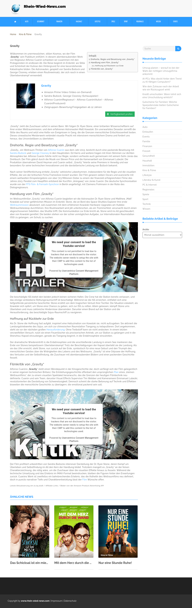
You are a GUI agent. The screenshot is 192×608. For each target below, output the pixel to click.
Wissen (158, 22)
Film (84, 479)
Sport (126, 22)
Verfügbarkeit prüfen (121, 114)
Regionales (140, 22)
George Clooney (40, 153)
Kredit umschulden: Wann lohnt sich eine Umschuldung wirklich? (162, 96)
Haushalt (79, 22)
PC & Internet (150, 185)
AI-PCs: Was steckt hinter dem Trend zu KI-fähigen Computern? (162, 80)
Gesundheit (40, 22)
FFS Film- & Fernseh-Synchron (42, 184)
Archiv (146, 229)
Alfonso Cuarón (56, 150)
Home (13, 34)
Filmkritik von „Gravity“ (102, 69)
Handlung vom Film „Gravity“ (105, 62)
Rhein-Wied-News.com (45, 6)
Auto (26, 22)
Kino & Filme (25, 34)
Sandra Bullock (18, 153)
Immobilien (148, 165)
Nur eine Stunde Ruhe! (115, 563)
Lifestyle (97, 22)
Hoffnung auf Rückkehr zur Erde (109, 66)
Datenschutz (70, 601)
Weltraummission (19, 205)
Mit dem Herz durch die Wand (73, 563)
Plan (116, 372)
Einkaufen (148, 132)
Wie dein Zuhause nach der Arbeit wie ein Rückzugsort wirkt (161, 88)
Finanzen (59, 22)
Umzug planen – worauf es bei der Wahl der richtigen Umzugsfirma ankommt (161, 71)
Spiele (113, 22)
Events (175, 22)
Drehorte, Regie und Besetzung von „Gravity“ (113, 59)
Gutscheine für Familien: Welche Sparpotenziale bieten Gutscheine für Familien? (161, 105)
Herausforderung (55, 329)
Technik (147, 204)
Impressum (56, 601)
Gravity (46, 85)
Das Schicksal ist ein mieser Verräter (29, 563)
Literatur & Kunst (152, 180)
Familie (146, 141)
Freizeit (146, 151)
